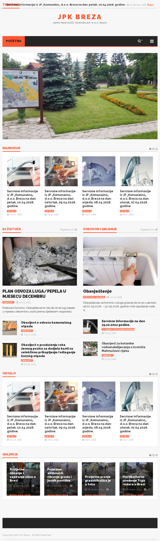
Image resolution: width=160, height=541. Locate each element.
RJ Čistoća (11, 229)
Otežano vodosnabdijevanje (118, 329)
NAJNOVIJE (11, 148)
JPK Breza (80, 17)
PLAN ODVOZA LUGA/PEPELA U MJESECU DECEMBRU (34, 294)
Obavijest (8, 302)
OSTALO (9, 373)
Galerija (10, 454)
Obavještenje (97, 291)
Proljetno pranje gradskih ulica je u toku (98, 480)
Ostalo (11, 211)
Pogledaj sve (66, 230)
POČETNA (13, 41)
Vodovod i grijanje (100, 229)
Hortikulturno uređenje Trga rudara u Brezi (134, 480)
